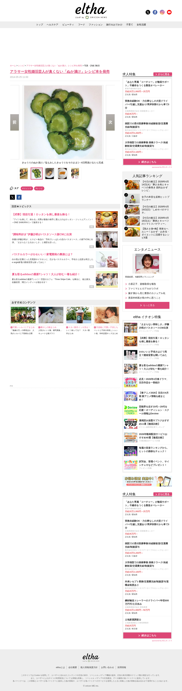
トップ (39, 24)
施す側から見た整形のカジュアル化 (146, 293)
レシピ (21, 65)
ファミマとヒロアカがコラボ (143, 288)
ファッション (96, 24)
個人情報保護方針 (89, 667)
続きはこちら (148, 161)
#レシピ (39, 188)
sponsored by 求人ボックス (162, 167)
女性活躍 (141, 24)
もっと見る (149, 305)
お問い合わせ (107, 667)
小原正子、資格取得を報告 (142, 284)
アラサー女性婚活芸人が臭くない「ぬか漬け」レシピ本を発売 (54, 65)
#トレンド (26, 188)
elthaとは (60, 667)
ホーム (13, 65)
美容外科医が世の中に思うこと (144, 297)
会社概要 (72, 667)
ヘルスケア (52, 24)
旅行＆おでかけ (114, 24)
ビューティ (68, 24)
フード (81, 24)
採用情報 (121, 667)
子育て (129, 24)
